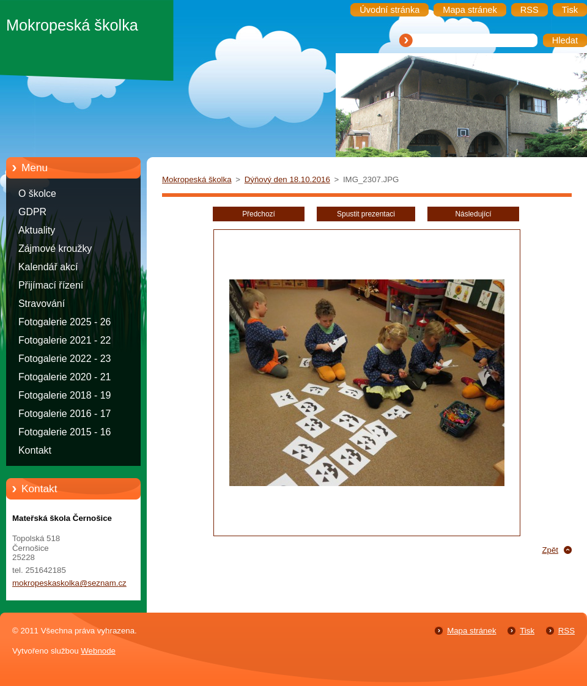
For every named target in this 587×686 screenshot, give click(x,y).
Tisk (527, 630)
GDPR (32, 212)
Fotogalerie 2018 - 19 (64, 395)
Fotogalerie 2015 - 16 (64, 432)
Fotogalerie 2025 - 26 (64, 322)
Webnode (98, 650)
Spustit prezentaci (366, 214)
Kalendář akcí (48, 267)
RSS (566, 630)
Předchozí (258, 214)
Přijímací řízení (50, 285)
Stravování (41, 303)
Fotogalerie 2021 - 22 (64, 340)
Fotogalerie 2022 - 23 (64, 358)
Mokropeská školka (197, 179)
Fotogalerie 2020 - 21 (64, 377)
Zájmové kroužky (55, 248)
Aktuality (36, 230)
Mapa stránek (471, 630)
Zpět (550, 550)
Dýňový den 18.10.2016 (287, 179)
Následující (473, 214)
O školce (37, 193)
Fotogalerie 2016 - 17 (64, 413)
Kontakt (34, 450)
